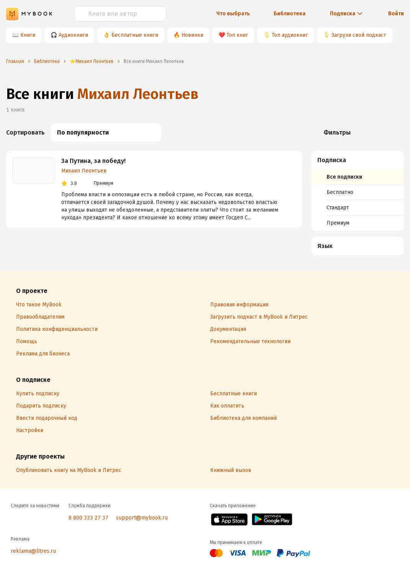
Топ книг (237, 35)
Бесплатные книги (134, 35)
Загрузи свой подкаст (359, 35)
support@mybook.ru (142, 518)
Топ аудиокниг (290, 35)
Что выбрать (233, 13)
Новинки (192, 35)
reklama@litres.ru (33, 551)
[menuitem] (357, 191)
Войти (396, 13)
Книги (27, 35)
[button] (357, 160)
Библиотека (289, 13)
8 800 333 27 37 (88, 518)
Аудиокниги (73, 35)
